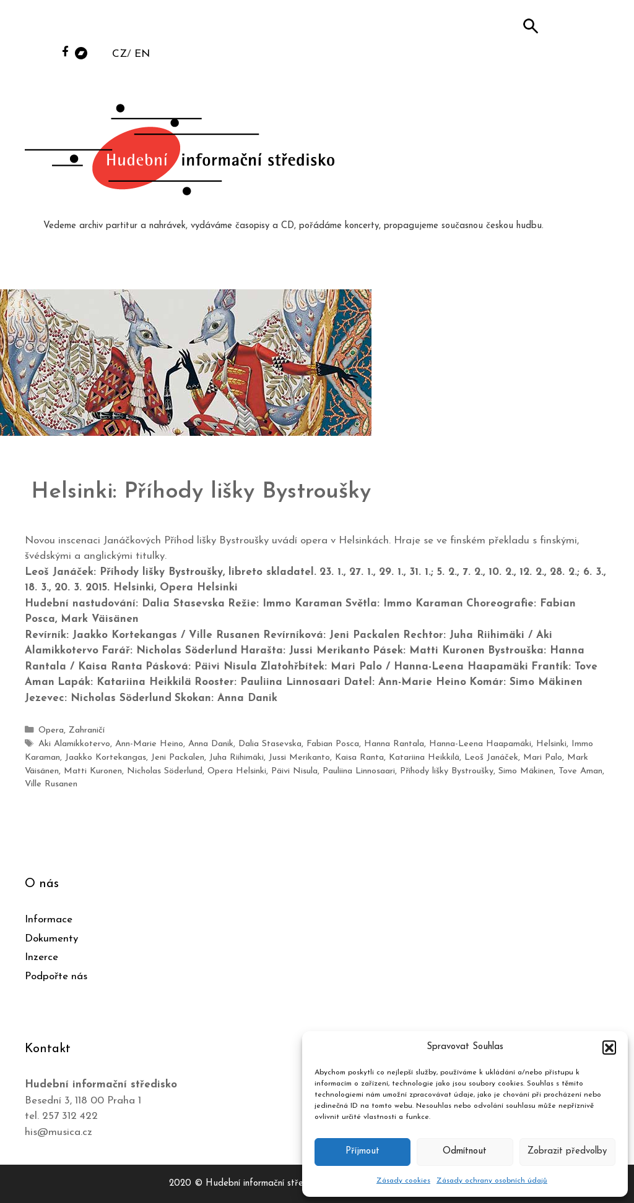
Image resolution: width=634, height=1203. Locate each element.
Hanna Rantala (394, 744)
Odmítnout (465, 1151)
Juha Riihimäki (236, 757)
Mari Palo (542, 757)
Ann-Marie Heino (149, 744)
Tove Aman (580, 770)
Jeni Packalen (177, 757)
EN (142, 54)
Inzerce (41, 956)
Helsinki (551, 744)
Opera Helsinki (236, 770)
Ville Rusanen (51, 784)
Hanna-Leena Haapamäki (480, 744)
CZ (119, 54)
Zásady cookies (403, 1180)
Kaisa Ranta (358, 757)
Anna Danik (210, 744)
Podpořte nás (56, 976)
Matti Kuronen (93, 770)
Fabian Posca (332, 744)
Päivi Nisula (294, 770)
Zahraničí (87, 730)
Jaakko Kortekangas (105, 757)
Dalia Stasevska (270, 744)
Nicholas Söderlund (164, 770)
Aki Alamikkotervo (74, 744)
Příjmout (362, 1151)
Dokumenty (51, 938)
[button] (609, 1047)
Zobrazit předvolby (567, 1151)
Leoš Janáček (491, 757)
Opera (51, 730)
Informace (48, 919)
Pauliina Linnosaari (359, 770)
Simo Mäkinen (526, 770)
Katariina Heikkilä (423, 757)
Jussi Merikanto (298, 757)
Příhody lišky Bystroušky (446, 770)
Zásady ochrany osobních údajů (491, 1180)
